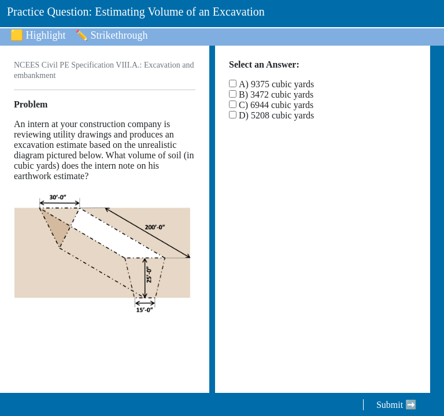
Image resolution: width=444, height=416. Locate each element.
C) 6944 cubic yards (276, 105)
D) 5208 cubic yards (276, 115)
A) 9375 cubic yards (276, 84)
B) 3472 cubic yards (276, 94)
